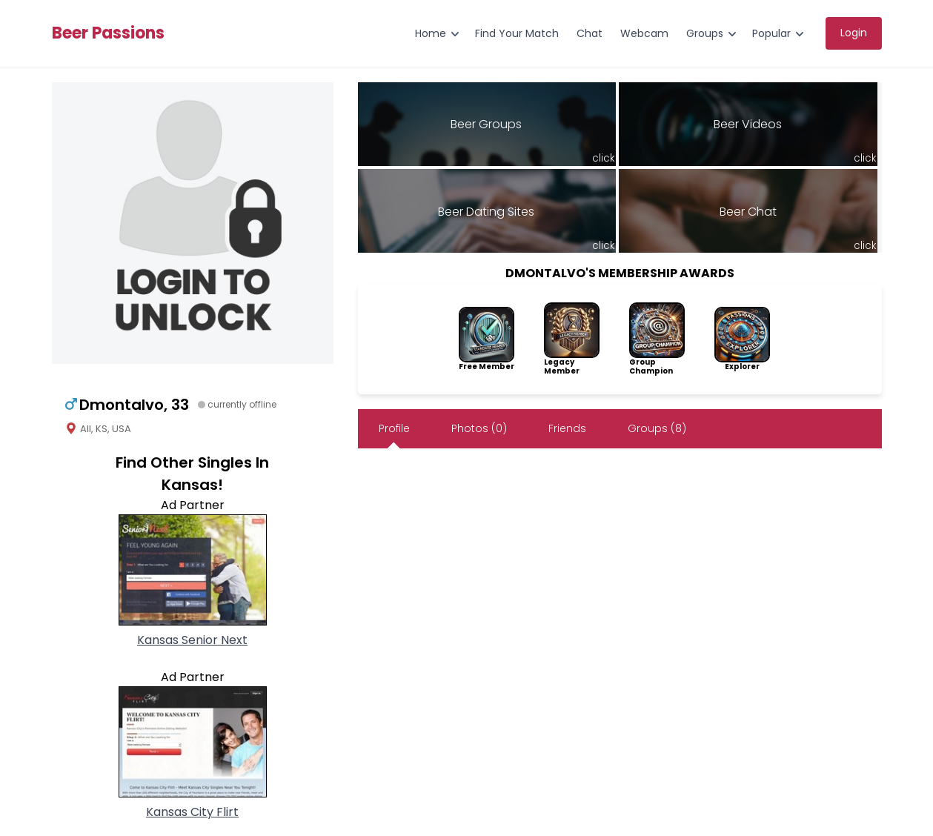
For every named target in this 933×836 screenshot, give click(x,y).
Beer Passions (108, 33)
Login (853, 32)
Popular (771, 33)
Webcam (644, 33)
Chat (589, 33)
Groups (704, 33)
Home (430, 33)
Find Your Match (517, 33)
